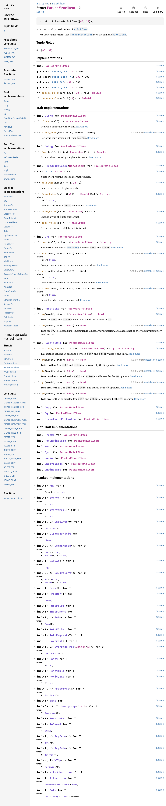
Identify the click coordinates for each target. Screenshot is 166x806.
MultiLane (50, 766)
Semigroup (68, 706)
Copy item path (79, 7)
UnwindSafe (53, 469)
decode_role (50, 98)
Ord (47, 236)
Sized (52, 200)
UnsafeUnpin (54, 463)
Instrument (58, 611)
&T (89, 646)
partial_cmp (50, 348)
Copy (48, 407)
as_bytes (48, 182)
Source (40, 11)
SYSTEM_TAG (59, 71)
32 (87, 21)
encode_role (50, 92)
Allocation (58, 778)
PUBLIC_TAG (59, 87)
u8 (81, 21)
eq (43, 314)
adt (48, 3)
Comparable (62, 545)
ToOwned (55, 724)
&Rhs (70, 325)
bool (101, 314)
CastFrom (49, 528)
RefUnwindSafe (55, 440)
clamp (45, 288)
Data (53, 790)
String (104, 193)
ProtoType (61, 688)
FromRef (55, 593)
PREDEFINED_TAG (62, 76)
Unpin (49, 458)
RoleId (96, 92)
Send (48, 446)
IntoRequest (59, 635)
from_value (49, 211)
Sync (48, 452)
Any (52, 485)
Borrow (54, 497)
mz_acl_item (58, 3)
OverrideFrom (64, 646)
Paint (54, 658)
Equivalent (62, 573)
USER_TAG (58, 82)
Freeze (49, 435)
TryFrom (60, 736)
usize (59, 171)
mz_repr (40, 3)
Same (53, 700)
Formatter (76, 151)
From (53, 588)
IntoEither (58, 629)
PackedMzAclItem (57, 66)
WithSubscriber (61, 772)
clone (45, 121)
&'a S (81, 706)
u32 (72, 71)
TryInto (60, 748)
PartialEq (52, 308)
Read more (82, 126)
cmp (44, 242)
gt (43, 382)
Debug (49, 146)
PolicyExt (57, 676)
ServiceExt (58, 718)
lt (43, 359)
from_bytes (49, 193)
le (43, 370)
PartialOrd (53, 343)
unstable (149, 132)
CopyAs (54, 561)
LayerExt (56, 641)
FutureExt (57, 605)
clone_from (49, 132)
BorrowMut (57, 509)
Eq (46, 413)
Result (101, 151)
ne (43, 325)
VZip (57, 760)
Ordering (106, 242)
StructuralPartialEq (60, 419)
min (44, 270)
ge (43, 393)
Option (116, 348)
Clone (49, 115)
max (44, 253)
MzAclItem (76, 166)
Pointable (57, 670)
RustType (49, 695)
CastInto (61, 521)
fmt (44, 151)
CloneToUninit (60, 533)
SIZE (49, 171)
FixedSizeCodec (56, 166)
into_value (49, 222)
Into (57, 617)
